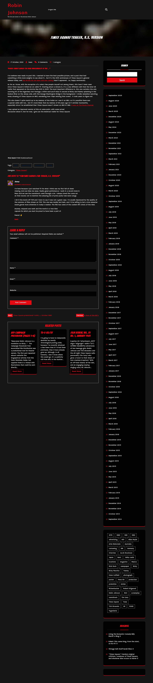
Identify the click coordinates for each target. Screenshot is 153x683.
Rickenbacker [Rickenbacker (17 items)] (114, 589)
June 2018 (113, 281)
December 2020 (115, 175)
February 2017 (114, 366)
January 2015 (114, 498)
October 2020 (114, 180)
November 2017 (115, 318)
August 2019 (114, 207)
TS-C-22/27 (47, 332)
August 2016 (114, 397)
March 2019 (113, 233)
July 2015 (112, 466)
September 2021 (115, 154)
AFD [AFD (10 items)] (123, 540)
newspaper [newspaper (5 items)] (125, 566)
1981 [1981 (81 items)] (126, 535)
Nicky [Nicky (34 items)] (135, 566)
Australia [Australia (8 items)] (128, 544)
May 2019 (112, 223)
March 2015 (113, 487)
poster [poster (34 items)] (111, 580)
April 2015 (112, 482)
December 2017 (115, 313)
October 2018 (114, 260)
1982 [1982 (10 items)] (133, 535)
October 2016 (114, 387)
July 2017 (112, 339)
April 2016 (112, 419)
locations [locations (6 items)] (112, 562)
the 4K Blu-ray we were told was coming (38, 80)
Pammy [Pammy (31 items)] (126, 571)
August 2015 (114, 461)
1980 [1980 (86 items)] (118, 535)
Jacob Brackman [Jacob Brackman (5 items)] (126, 553)
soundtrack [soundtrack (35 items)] (113, 597)
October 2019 (114, 196)
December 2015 (115, 440)
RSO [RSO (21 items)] (125, 593)
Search (124, 65)
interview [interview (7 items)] (112, 553)
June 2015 (113, 472)
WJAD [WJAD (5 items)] (131, 606)
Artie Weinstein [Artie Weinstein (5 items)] (115, 544)
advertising (26, 165)
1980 (16, 165)
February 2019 (114, 239)
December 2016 (115, 376)
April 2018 (112, 291)
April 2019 (112, 228)
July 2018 (112, 276)
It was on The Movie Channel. (82, 105)
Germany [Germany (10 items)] (130, 549)
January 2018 (114, 307)
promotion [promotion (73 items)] (113, 584)
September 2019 (115, 201)
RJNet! (111, 642)
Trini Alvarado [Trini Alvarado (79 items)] (114, 606)
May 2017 (112, 350)
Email (12, 279)
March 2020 (113, 191)
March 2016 (113, 424)
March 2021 (113, 159)
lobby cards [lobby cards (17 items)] (129, 557)
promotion (39, 165)
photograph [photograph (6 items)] (127, 575)
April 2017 (112, 355)
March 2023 (113, 138)
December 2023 (115, 133)
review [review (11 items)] (123, 584)
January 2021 (114, 170)
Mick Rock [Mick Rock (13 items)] (112, 566)
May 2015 (112, 477)
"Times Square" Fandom (118, 654)
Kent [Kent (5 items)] (119, 557)
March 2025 (113, 111)
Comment (14, 238)
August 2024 (114, 122)
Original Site (52, 10)
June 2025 (113, 106)
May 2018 (112, 286)
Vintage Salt (113, 649)
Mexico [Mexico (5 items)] (134, 562)
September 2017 (115, 329)
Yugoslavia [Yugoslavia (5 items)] (113, 611)
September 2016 (115, 392)
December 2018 (115, 249)
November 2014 (115, 509)
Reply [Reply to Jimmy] (16, 219)
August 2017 (113, 334)
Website (13, 290)
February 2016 (114, 429)
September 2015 (115, 456)
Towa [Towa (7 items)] (125, 602)
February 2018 (114, 302)
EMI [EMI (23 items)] (122, 549)
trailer (50, 165)
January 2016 (114, 435)
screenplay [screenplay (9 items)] (135, 593)
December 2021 (115, 143)
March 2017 (113, 360)
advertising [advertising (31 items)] (113, 540)
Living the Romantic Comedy (120, 634)
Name (13, 268)
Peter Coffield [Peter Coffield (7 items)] (114, 575)
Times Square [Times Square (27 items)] (114, 602)
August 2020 (114, 186)
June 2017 (112, 344)
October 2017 (114, 323)
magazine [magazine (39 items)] (123, 562)
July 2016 (112, 403)
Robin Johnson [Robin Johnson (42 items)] (114, 593)
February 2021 (114, 164)
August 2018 (114, 270)
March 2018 (113, 297)
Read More (17, 371)
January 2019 (114, 244)
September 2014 (115, 519)
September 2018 (115, 265)
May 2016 (112, 413)
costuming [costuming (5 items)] (113, 549)
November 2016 (115, 382)
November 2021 (115, 148)
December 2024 (115, 117)
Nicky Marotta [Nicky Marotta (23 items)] (114, 571)
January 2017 (114, 371)
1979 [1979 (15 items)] (110, 535)
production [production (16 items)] (133, 580)
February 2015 (114, 493)
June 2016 (113, 408)
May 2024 (112, 127)
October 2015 (114, 450)
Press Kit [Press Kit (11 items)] (121, 580)
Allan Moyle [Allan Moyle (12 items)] (132, 540)
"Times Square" (21, 170)
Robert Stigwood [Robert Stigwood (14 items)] (129, 589)
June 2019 (113, 217)
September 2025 (115, 95)
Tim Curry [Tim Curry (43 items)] (125, 597)
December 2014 (115, 503)
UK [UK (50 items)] (124, 606)
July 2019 (112, 212)
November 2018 (115, 254)
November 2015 (115, 445)
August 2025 (114, 101)
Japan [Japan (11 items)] (111, 557)
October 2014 (114, 514)
